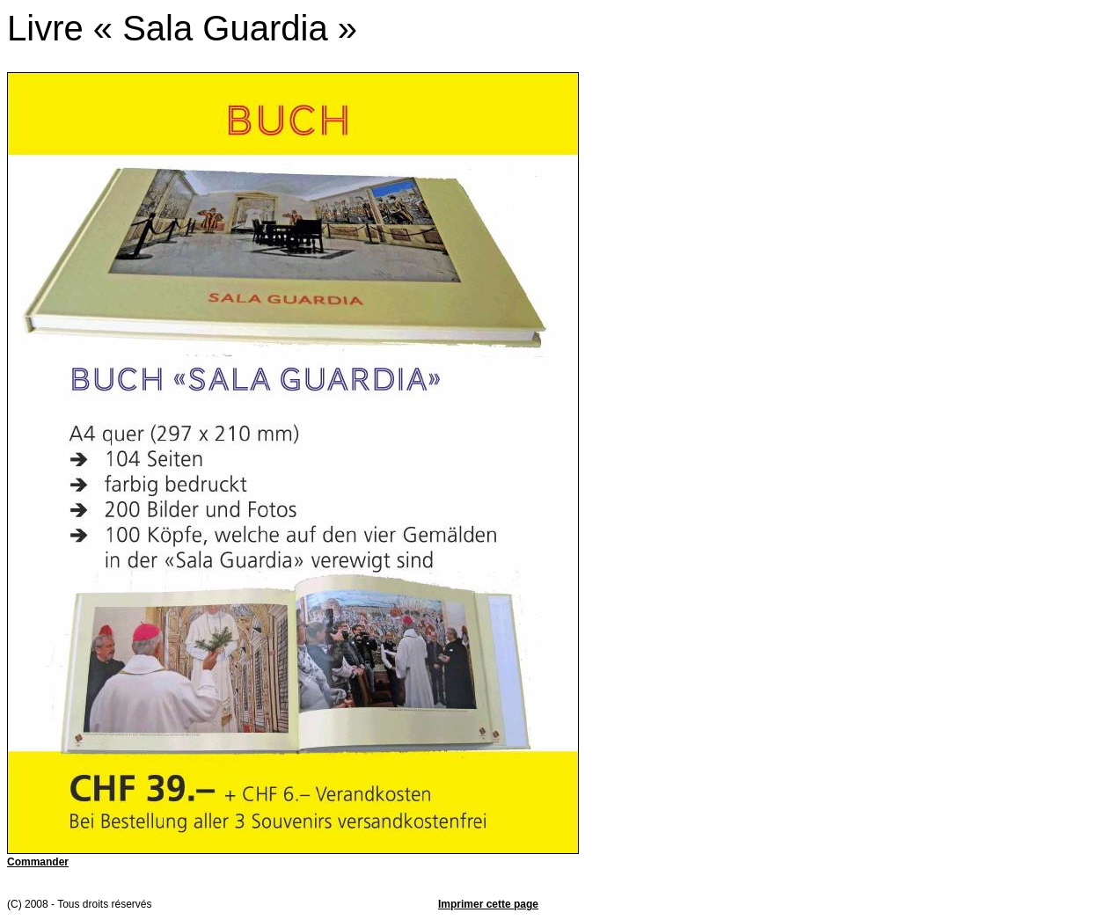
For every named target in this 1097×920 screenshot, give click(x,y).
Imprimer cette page (488, 904)
